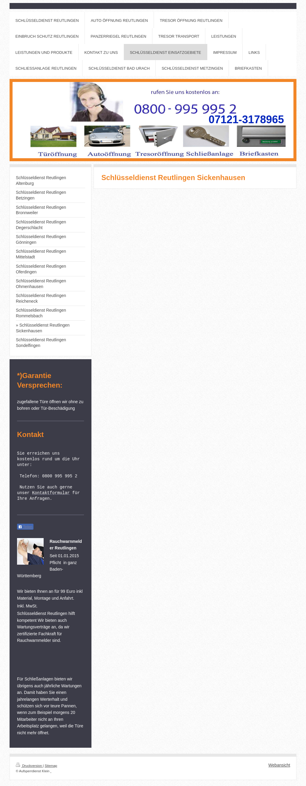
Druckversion (29, 765)
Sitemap (51, 765)
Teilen (25, 527)
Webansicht (279, 765)
